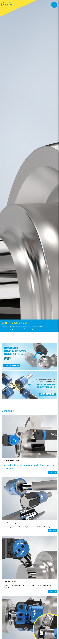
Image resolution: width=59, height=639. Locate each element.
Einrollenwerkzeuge (9, 581)
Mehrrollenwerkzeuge (9, 523)
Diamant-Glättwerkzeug (10, 460)
